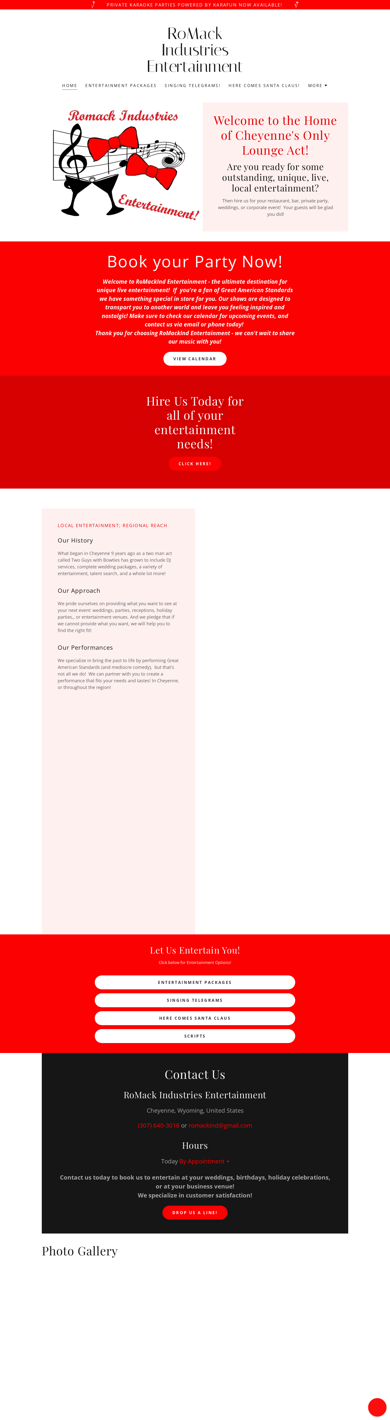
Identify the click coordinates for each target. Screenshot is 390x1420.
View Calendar (195, 359)
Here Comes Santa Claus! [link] (264, 85)
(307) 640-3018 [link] (159, 1125)
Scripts (195, 1036)
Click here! (195, 463)
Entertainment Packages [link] (121, 85)
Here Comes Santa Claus (195, 1018)
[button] (318, 86)
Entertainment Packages (195, 982)
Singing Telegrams (195, 1000)
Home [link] (69, 85)
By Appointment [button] (202, 1161)
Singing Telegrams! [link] (193, 85)
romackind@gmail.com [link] (220, 1125)
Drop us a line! (195, 1212)
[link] (195, 70)
